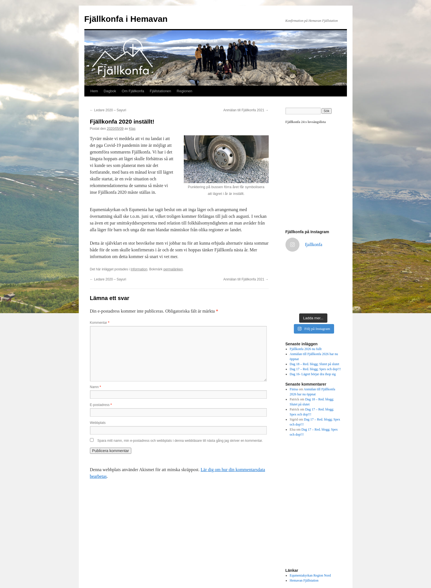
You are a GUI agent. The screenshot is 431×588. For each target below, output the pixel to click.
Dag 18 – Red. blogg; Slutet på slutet (314, 364)
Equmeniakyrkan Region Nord (310, 575)
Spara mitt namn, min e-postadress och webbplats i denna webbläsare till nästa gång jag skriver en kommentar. (180, 441)
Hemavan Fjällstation (304, 580)
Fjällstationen (160, 91)
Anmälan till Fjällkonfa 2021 (245, 110)
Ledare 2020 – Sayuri (108, 110)
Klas (132, 129)
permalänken (173, 269)
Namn (95, 387)
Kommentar (99, 323)
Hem (94, 91)
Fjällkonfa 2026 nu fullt (306, 349)
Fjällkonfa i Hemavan (126, 18)
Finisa (294, 389)
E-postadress (101, 405)
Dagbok (110, 91)
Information (139, 269)
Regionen (184, 91)
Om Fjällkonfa (133, 91)
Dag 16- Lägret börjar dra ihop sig (313, 374)
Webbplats (98, 423)
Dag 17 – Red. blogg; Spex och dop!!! (315, 369)
